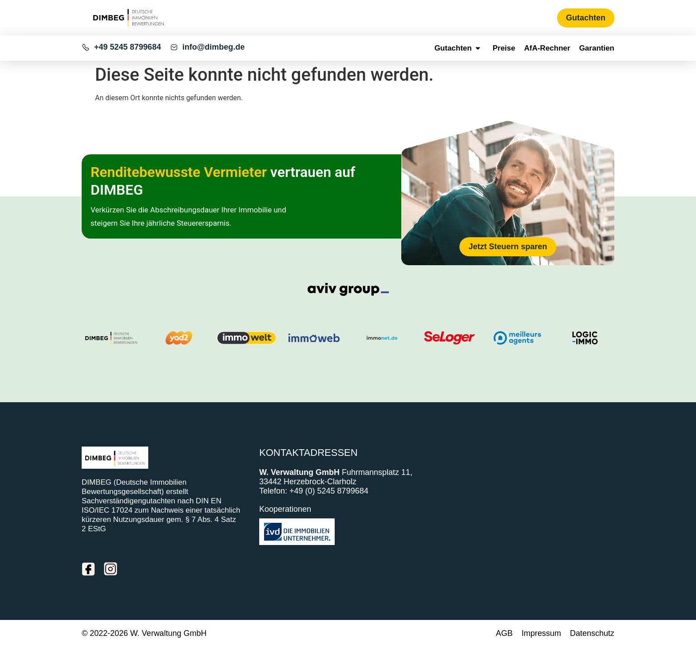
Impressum (541, 633)
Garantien (596, 48)
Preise (504, 48)
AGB (504, 633)
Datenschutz (592, 633)
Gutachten (459, 48)
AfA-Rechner (547, 48)
